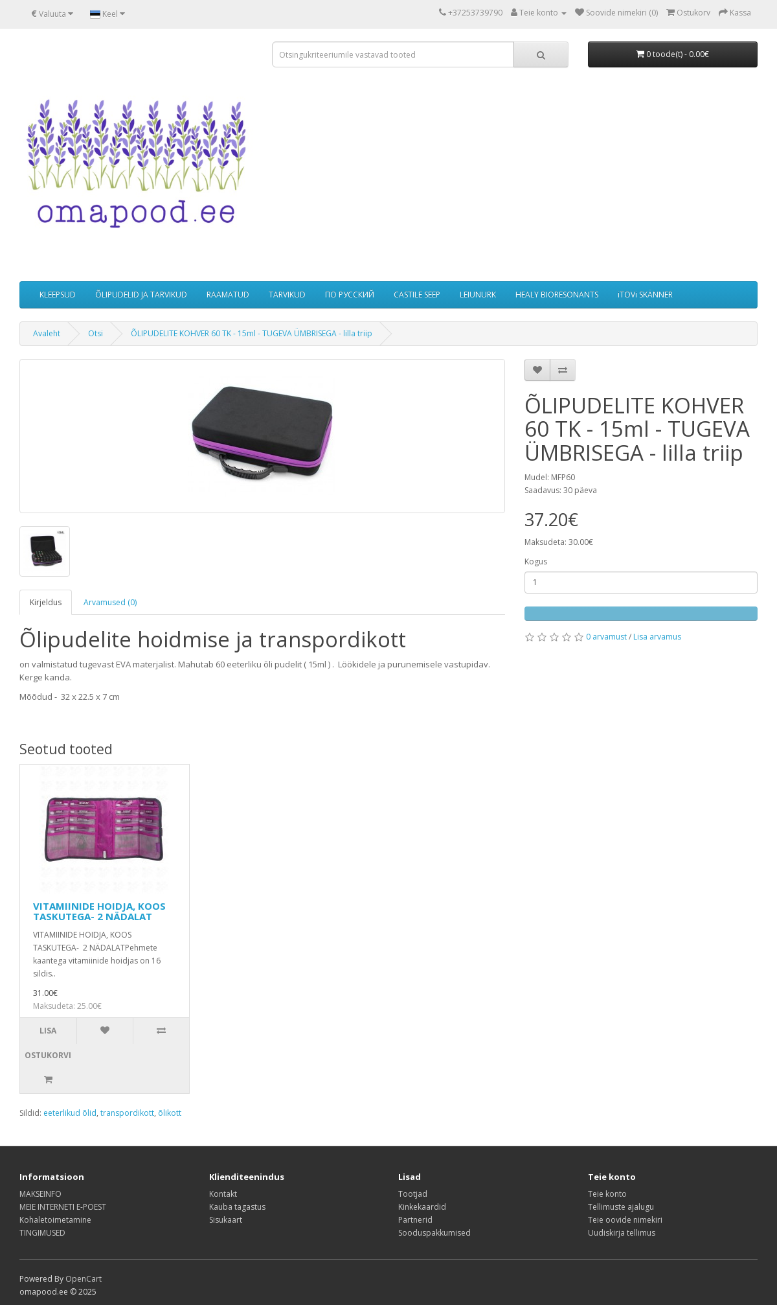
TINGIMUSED (42, 1232)
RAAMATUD (228, 294)
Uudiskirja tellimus (621, 1232)
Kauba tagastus (237, 1206)
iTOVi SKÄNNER (645, 294)
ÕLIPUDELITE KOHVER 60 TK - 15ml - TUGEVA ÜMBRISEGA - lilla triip (251, 333)
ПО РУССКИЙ (349, 294)
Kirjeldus (46, 602)
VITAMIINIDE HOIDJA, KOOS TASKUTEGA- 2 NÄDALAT (99, 911)
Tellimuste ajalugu (621, 1206)
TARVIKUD (287, 294)
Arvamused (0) (110, 602)
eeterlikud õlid (69, 1112)
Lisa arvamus (657, 636)
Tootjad (412, 1193)
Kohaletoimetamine (55, 1219)
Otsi (95, 333)
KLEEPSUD (57, 294)
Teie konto (607, 1193)
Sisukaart (225, 1219)
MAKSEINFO (40, 1193)
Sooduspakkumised (434, 1232)
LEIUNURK (478, 294)
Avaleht (46, 333)
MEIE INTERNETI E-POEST (62, 1206)
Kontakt (223, 1193)
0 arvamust (606, 636)
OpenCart (83, 1278)
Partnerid (415, 1219)
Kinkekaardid (422, 1206)
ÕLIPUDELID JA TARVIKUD (141, 294)
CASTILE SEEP (417, 294)
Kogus (535, 561)
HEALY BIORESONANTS (556, 294)
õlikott (169, 1112)
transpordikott (127, 1112)
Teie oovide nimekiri (625, 1219)
